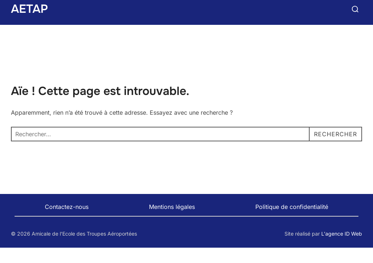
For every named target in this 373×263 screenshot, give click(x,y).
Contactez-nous (67, 206)
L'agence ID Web (341, 233)
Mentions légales (172, 206)
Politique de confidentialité (291, 206)
